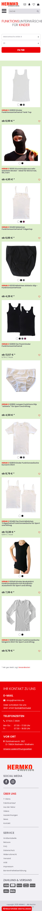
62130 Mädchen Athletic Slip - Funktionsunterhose (20, 287)
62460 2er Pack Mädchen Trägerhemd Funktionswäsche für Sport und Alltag (21, 523)
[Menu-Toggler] (4, 11)
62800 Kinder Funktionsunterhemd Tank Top (16, 111)
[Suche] (24, 11)
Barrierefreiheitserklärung (14, 871)
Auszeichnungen (10, 815)
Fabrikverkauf (9, 803)
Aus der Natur (9, 807)
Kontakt (6, 823)
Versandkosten (24, 667)
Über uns (9, 794)
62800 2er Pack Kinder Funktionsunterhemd (16, 345)
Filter (21, 50)
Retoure (6, 842)
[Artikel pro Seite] (21, 43)
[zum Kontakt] (25, 4)
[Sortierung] (21, 37)
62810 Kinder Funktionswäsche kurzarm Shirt (20, 464)
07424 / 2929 (11, 721)
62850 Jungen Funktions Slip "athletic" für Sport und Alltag (19, 405)
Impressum (8, 867)
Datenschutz (9, 850)
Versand (7, 859)
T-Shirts (6, 799)
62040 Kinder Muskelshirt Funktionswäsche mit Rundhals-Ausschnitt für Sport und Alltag (18, 584)
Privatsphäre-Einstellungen (16, 909)
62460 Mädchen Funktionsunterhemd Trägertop (17, 228)
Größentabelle (9, 838)
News (5, 819)
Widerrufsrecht (10, 854)
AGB (5, 863)
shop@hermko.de (13, 700)
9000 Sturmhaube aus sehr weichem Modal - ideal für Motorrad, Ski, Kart (19, 171)
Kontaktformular (23, 708)
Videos (6, 811)
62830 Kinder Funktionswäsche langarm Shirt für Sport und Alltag (20, 641)
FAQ (5, 846)
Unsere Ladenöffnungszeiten (17, 749)
